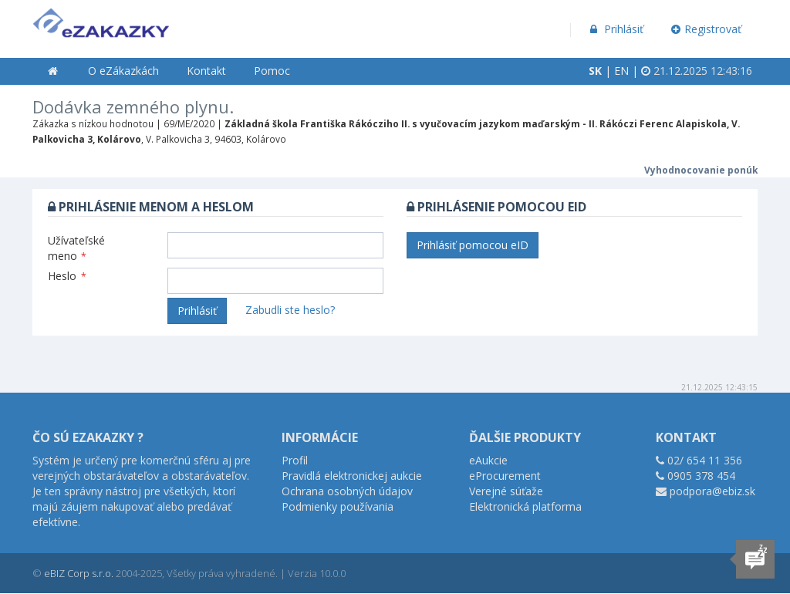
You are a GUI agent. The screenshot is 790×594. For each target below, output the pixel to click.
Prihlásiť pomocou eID (472, 245)
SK (595, 70)
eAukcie (488, 460)
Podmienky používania (337, 506)
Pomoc (272, 70)
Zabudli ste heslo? (290, 309)
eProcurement (505, 475)
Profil (295, 460)
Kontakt (206, 70)
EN (621, 70)
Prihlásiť (615, 29)
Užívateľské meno (76, 248)
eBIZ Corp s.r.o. (78, 573)
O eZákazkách (123, 70)
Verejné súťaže (506, 491)
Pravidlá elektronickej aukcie (352, 475)
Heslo (67, 275)
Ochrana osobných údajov (347, 491)
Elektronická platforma (525, 506)
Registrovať (706, 29)
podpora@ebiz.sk (712, 491)
